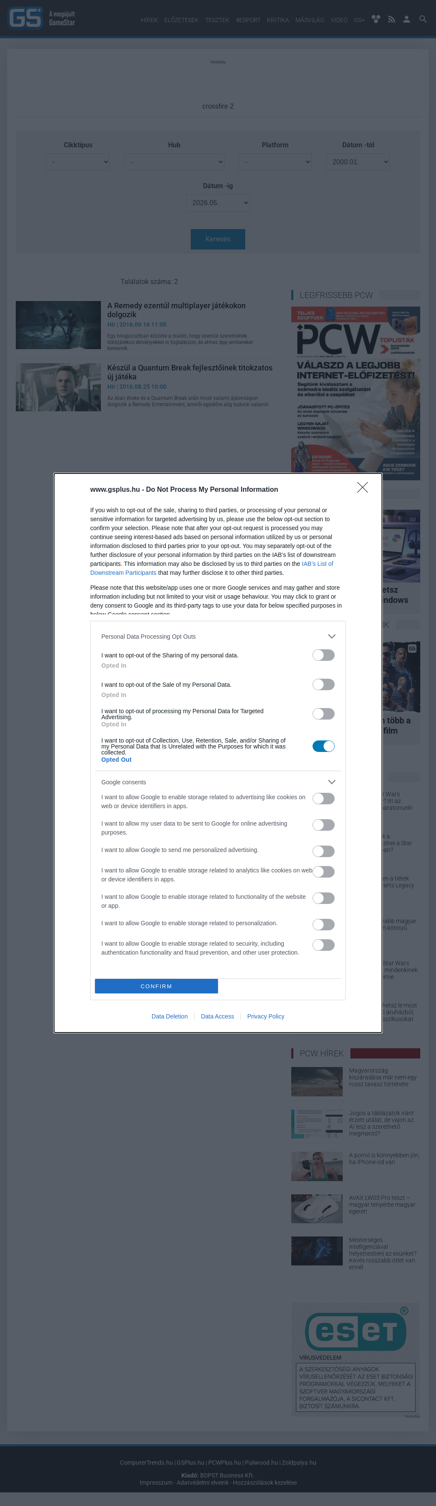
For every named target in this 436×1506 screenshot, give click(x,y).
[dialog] (218, 753)
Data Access (217, 1016)
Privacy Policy (265, 1016)
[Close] (365, 490)
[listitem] (218, 636)
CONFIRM (156, 986)
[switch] (324, 655)
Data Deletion (170, 1016)
